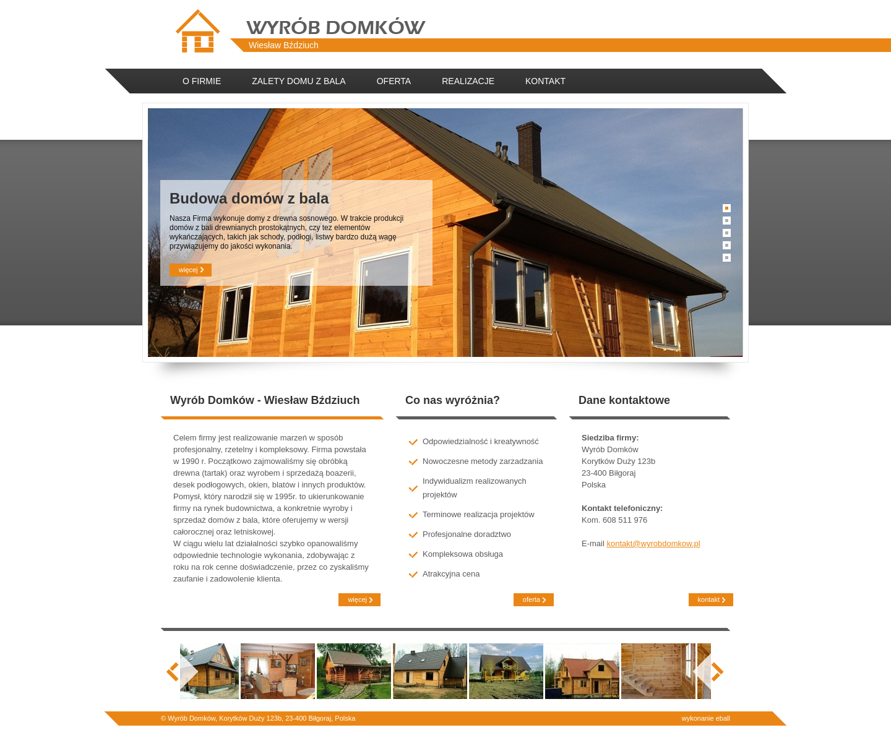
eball (723, 718)
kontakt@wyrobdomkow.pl (653, 543)
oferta (530, 599)
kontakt (707, 599)
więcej (187, 270)
